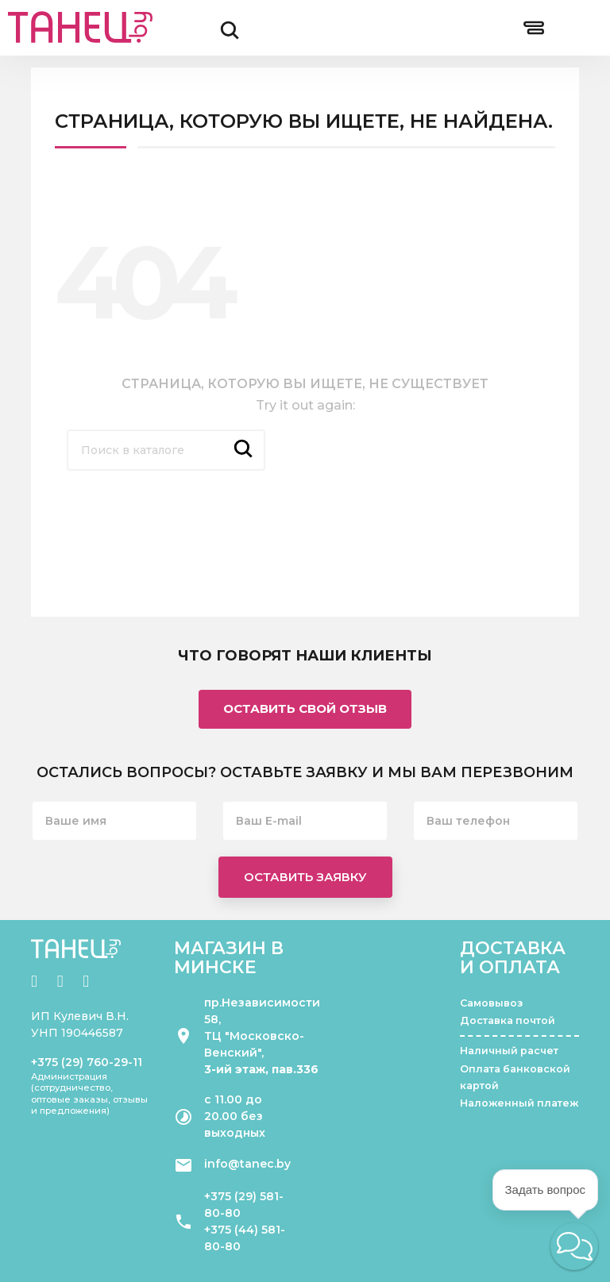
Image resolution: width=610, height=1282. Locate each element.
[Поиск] (166, 450)
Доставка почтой (507, 1020)
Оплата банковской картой (515, 1077)
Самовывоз (491, 1003)
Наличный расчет (509, 1051)
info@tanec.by (247, 1164)
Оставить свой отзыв (305, 708)
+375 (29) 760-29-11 (86, 1062)
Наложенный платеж (519, 1103)
